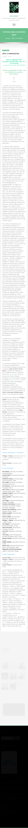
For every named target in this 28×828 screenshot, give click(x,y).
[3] (17, 238)
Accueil (7, 38)
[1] (22, 127)
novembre (19, 38)
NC (10, 56)
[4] (8, 262)
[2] (9, 143)
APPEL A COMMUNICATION (10, 53)
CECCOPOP (14, 16)
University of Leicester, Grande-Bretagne (12, 472)
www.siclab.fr (14, 374)
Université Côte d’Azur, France (14, 539)
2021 (13, 38)
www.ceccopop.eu (15, 380)
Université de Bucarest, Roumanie (13, 476)
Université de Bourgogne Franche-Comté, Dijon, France (13, 490)
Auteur (5, 56)
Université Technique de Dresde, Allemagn (13, 501)
